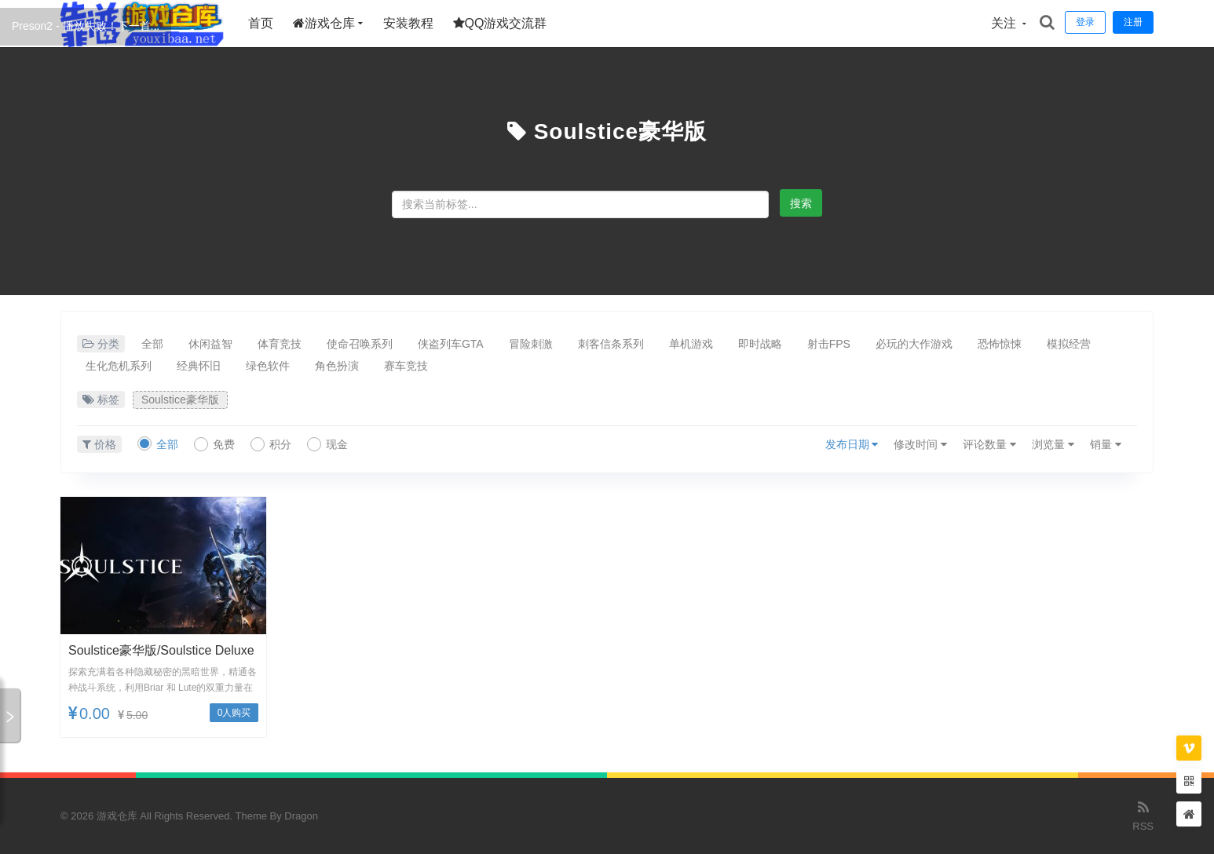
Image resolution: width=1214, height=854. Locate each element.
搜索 (801, 203)
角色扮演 (337, 365)
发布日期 (852, 444)
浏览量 (1053, 444)
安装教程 (408, 23)
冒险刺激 (531, 344)
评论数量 (989, 444)
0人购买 (234, 712)
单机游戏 (691, 344)
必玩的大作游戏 (914, 344)
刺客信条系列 (611, 344)
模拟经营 (1069, 344)
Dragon (301, 816)
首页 (260, 23)
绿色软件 (268, 365)
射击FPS (828, 344)
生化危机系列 (119, 365)
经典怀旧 (199, 365)
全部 (152, 344)
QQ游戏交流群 (500, 23)
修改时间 (920, 444)
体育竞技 (280, 344)
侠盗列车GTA (451, 344)
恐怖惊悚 (1000, 344)
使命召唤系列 (360, 344)
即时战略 (760, 344)
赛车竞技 (406, 365)
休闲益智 (210, 344)
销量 (1105, 444)
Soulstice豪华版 (620, 131)
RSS (1143, 814)
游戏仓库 (324, 23)
